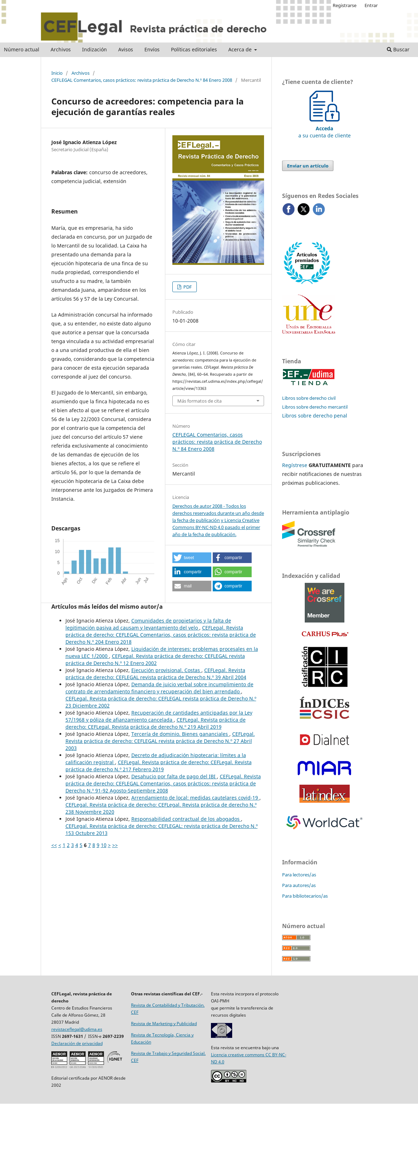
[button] (191, 557)
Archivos (61, 49)
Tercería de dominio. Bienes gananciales (180, 734)
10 (104, 845)
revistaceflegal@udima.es (76, 1029)
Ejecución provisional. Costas (166, 670)
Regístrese (294, 465)
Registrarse (344, 5)
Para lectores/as (299, 874)
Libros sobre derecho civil (309, 398)
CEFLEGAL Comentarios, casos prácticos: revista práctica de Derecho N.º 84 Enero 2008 (141, 80)
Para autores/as (299, 885)
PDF (187, 287)
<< (54, 845)
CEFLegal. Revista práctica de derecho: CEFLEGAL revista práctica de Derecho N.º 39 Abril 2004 (155, 674)
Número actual (21, 49)
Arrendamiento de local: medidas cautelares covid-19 (195, 797)
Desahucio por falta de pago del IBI (174, 776)
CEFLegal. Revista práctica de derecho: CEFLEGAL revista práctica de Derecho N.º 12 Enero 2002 (155, 659)
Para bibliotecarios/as (305, 896)
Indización (94, 49)
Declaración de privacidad (77, 1043)
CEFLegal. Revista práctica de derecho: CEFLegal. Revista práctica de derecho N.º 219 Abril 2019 (155, 723)
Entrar (371, 5)
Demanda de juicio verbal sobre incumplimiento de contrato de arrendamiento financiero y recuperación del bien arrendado (159, 688)
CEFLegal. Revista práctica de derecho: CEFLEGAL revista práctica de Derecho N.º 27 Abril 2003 (160, 741)
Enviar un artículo (307, 166)
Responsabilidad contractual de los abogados (186, 818)
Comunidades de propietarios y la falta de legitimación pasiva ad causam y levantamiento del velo (148, 624)
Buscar (398, 49)
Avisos (125, 49)
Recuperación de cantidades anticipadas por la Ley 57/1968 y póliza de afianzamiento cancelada (158, 716)
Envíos (152, 49)
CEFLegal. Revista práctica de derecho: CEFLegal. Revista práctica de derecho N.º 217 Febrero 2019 (158, 766)
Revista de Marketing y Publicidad (164, 1024)
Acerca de (240, 49)
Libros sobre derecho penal (314, 415)
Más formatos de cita (199, 401)
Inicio (57, 73)
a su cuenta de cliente (324, 128)
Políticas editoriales (194, 49)
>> (115, 845)
